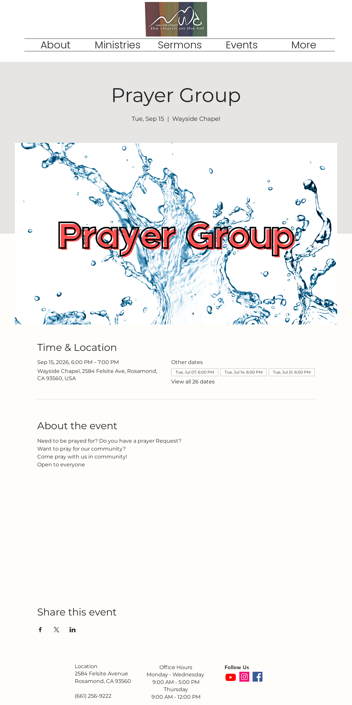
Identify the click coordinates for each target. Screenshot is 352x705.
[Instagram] (244, 677)
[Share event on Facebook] (40, 629)
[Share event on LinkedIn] (72, 629)
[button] (55, 45)
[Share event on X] (56, 629)
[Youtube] (231, 677)
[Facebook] (257, 677)
